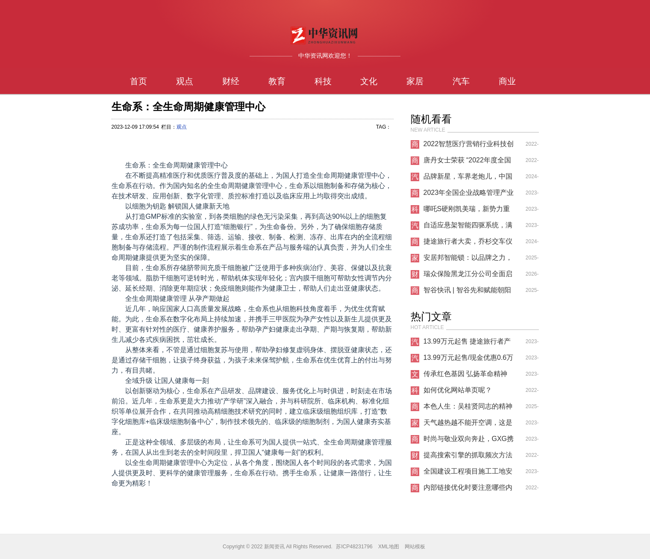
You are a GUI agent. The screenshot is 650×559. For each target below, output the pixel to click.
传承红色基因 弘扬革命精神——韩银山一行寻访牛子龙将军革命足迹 (468, 376)
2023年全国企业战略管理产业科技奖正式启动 (469, 195)
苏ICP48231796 (354, 547)
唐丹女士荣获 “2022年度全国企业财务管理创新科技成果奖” (469, 162)
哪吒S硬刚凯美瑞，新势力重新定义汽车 (467, 211)
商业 (507, 81)
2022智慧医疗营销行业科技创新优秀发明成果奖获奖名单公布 (469, 146)
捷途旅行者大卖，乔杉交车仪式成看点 (468, 244)
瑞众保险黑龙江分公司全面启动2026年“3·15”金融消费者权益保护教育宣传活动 (468, 276)
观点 (184, 81)
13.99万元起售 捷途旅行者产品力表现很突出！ (467, 344)
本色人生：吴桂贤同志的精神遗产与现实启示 (468, 409)
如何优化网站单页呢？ (458, 390)
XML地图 (388, 547)
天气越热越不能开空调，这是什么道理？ (468, 425)
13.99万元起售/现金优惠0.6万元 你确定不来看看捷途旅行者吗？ (469, 360)
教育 (276, 81)
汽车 (461, 81)
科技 (323, 81)
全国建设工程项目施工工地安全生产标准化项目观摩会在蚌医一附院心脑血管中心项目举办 (468, 474)
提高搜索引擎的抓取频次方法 (468, 455)
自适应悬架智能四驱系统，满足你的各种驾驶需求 (468, 227)
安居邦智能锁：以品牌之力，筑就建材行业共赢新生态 (468, 260)
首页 (138, 81)
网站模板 (415, 547)
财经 (230, 81)
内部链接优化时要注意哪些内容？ (468, 490)
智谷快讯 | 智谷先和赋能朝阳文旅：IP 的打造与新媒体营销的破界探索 (469, 292)
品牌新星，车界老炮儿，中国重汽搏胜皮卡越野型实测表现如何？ (468, 179)
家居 (415, 81)
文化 (368, 81)
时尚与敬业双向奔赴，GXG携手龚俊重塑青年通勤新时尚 (469, 441)
